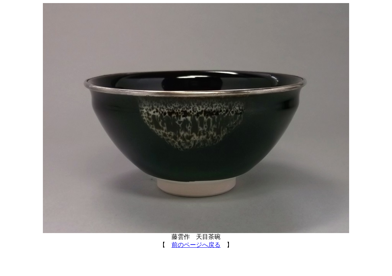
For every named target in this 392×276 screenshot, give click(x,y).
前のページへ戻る (196, 245)
